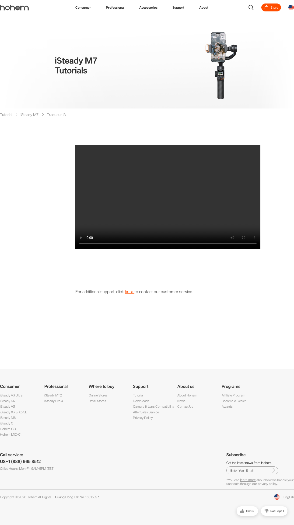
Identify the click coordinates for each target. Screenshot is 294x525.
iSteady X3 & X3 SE (13, 412)
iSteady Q (6, 423)
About (203, 7)
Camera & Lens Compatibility (153, 406)
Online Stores (98, 395)
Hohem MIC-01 (10, 434)
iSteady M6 (8, 418)
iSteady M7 (8, 401)
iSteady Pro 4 (53, 401)
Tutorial (138, 395)
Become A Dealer (234, 401)
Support (178, 7)
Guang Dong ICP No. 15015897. (77, 497)
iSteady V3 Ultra (11, 395)
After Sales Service (146, 412)
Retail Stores (97, 401)
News (181, 401)
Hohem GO (8, 429)
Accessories (148, 7)
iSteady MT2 (53, 395)
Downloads (141, 401)
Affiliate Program (233, 395)
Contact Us (185, 406)
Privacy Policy (143, 418)
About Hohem (187, 395)
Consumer (83, 7)
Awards (227, 406)
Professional (115, 7)
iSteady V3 (7, 406)
